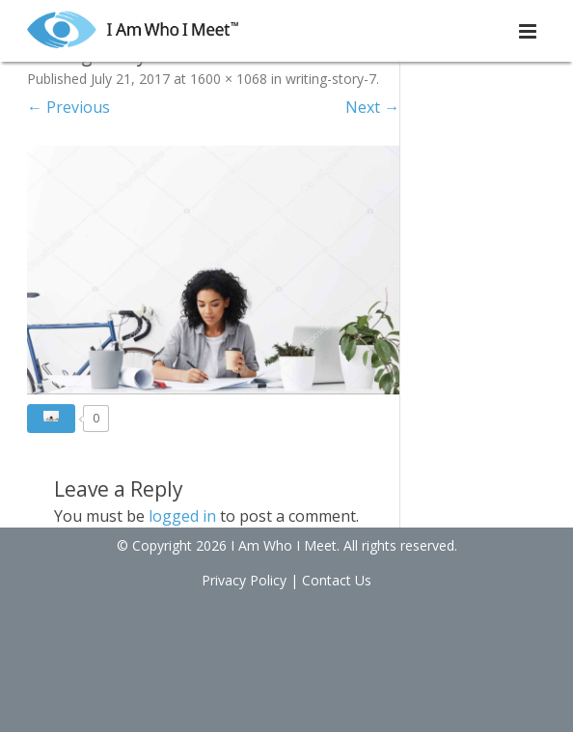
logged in (182, 516)
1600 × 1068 (228, 78)
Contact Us (336, 580)
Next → (372, 107)
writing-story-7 (331, 78)
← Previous (68, 107)
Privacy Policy (244, 580)
